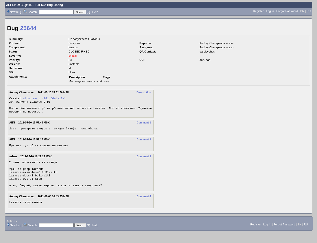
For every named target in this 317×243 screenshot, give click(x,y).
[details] (58, 99)
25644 (28, 28)
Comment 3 (144, 161)
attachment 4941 (36, 99)
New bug (15, 12)
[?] (88, 12)
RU (309, 11)
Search (32, 12)
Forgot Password (287, 11)
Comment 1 (144, 125)
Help (95, 12)
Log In (270, 11)
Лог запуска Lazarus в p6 (85, 81)
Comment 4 (144, 206)
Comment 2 (144, 143)
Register (258, 11)
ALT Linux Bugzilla (19, 5)
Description (143, 92)
